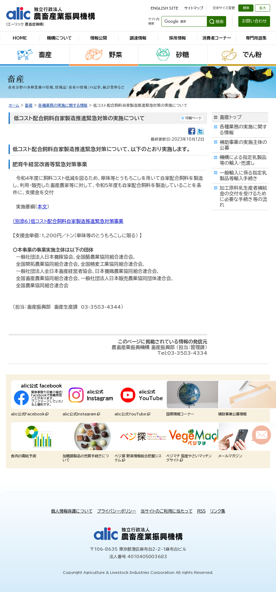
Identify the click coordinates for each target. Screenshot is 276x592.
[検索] (183, 21)
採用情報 (177, 38)
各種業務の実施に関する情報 (63, 105)
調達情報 (138, 38)
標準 (246, 8)
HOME (20, 38)
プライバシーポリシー (116, 511)
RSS (201, 511)
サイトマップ (193, 8)
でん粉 (252, 54)
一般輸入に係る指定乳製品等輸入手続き (243, 175)
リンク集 (217, 511)
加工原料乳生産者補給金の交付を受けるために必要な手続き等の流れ (243, 197)
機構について (59, 38)
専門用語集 (256, 38)
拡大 (262, 8)
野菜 (115, 54)
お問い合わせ (254, 21)
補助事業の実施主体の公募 (243, 145)
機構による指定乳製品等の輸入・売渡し (243, 160)
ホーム (14, 105)
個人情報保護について (72, 511)
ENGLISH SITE (164, 8)
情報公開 (98, 38)
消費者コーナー (216, 38)
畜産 (45, 54)
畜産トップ (231, 117)
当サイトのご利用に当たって (167, 511)
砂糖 (182, 54)
